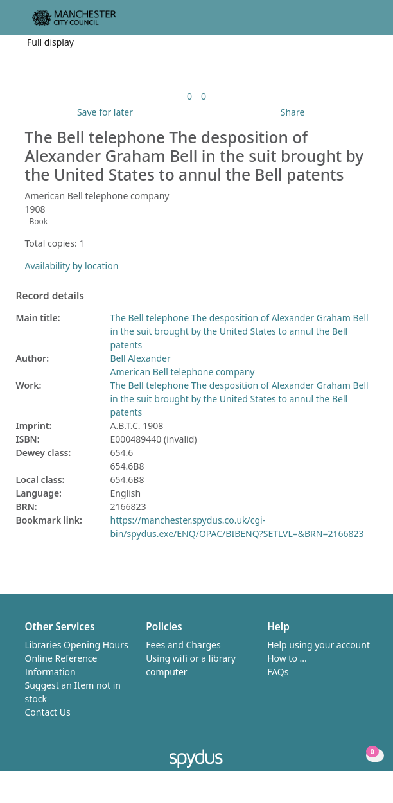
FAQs (277, 672)
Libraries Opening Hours (76, 645)
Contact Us (48, 712)
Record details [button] (50, 296)
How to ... (287, 658)
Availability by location (72, 266)
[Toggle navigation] (364, 23)
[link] (189, 96)
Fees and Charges (183, 645)
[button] (348, 23)
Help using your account (318, 645)
